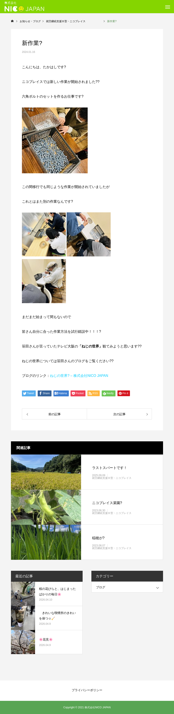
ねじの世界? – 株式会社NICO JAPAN (79, 376)
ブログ (100, 587)
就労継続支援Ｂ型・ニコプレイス (119, 477)
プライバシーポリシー (87, 690)
